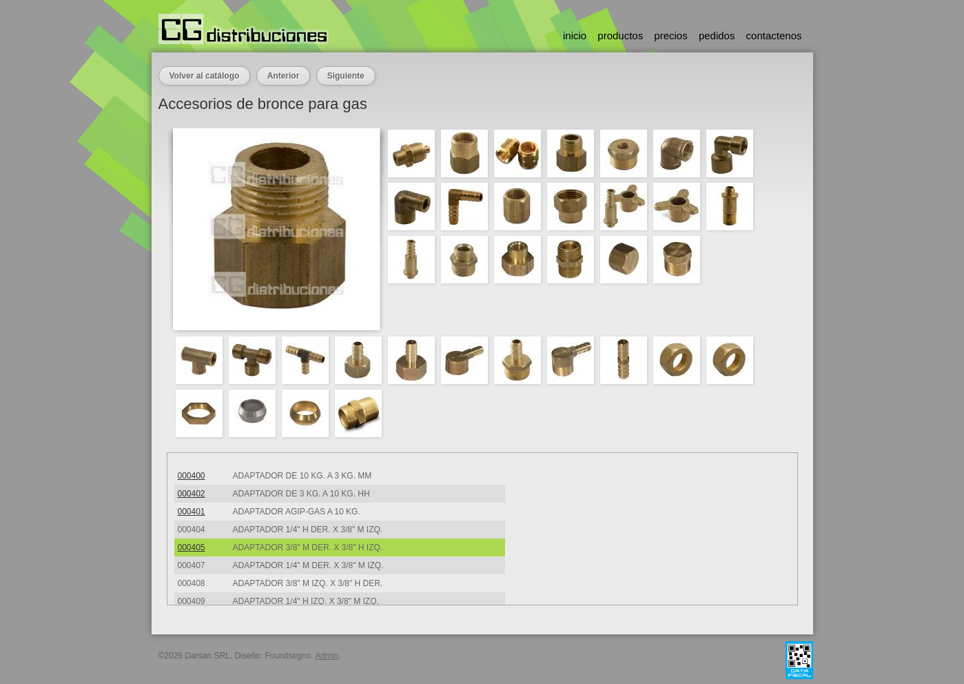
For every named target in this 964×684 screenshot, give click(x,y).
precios (670, 35)
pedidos (717, 35)
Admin (326, 656)
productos (620, 35)
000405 (191, 547)
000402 (191, 494)
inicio (574, 35)
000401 (191, 511)
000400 (191, 476)
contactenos (774, 35)
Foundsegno (288, 656)
